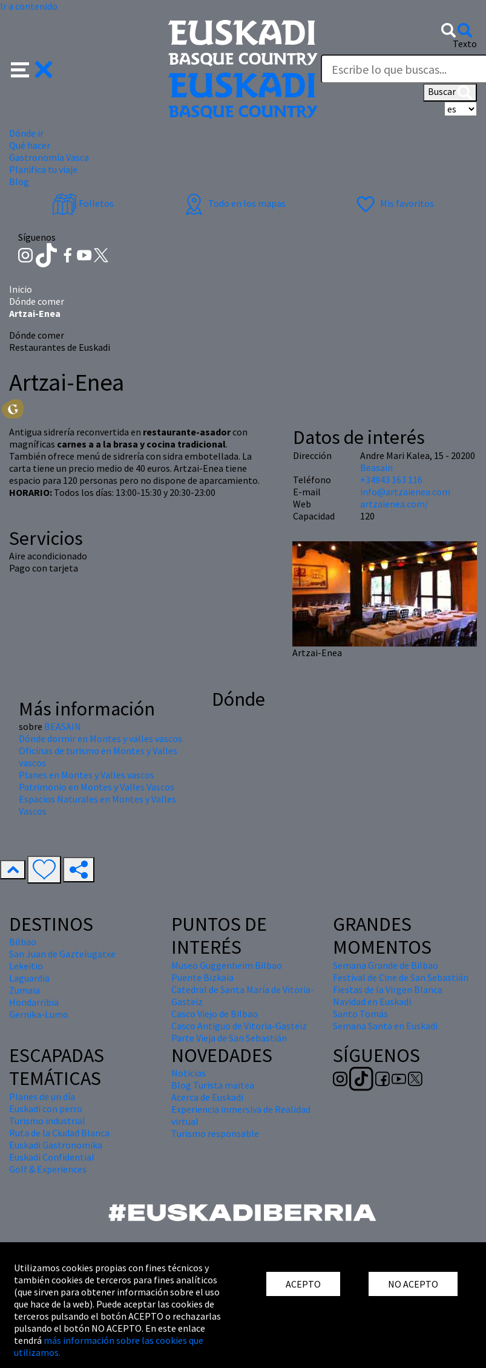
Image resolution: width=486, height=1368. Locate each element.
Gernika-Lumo (38, 1014)
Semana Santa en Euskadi (385, 1026)
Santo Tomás (360, 1014)
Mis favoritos (393, 203)
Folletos (83, 203)
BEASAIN (62, 726)
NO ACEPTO (413, 1284)
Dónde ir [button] (26, 133)
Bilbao (22, 942)
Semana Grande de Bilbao (385, 965)
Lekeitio (26, 966)
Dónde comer (36, 301)
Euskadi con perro (45, 1109)
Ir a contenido (28, 6)
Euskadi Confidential (51, 1157)
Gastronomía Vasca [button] (49, 157)
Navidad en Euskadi (372, 1001)
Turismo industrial (47, 1121)
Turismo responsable (215, 1133)
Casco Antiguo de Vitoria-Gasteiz (239, 1026)
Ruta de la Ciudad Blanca (59, 1133)
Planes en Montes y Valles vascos (86, 775)
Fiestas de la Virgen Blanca (387, 989)
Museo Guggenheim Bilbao (226, 965)
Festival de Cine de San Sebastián (400, 977)
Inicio (20, 289)
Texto (465, 43)
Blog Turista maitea (212, 1085)
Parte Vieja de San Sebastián (229, 1038)
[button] (31, 68)
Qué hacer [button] (29, 145)
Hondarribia (34, 1002)
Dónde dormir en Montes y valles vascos (100, 738)
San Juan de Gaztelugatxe (62, 954)
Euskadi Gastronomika (55, 1145)
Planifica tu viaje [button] (43, 169)
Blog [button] (19, 181)
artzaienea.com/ (394, 504)
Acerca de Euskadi (207, 1097)
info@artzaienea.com (405, 492)
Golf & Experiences (48, 1169)
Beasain (376, 467)
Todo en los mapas (234, 203)
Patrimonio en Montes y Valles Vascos (96, 787)
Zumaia (24, 990)
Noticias (188, 1073)
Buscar (450, 92)
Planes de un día (42, 1096)
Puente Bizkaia (202, 977)
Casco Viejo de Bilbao (214, 1014)
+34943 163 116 (391, 480)
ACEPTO (303, 1284)
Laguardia (29, 978)
